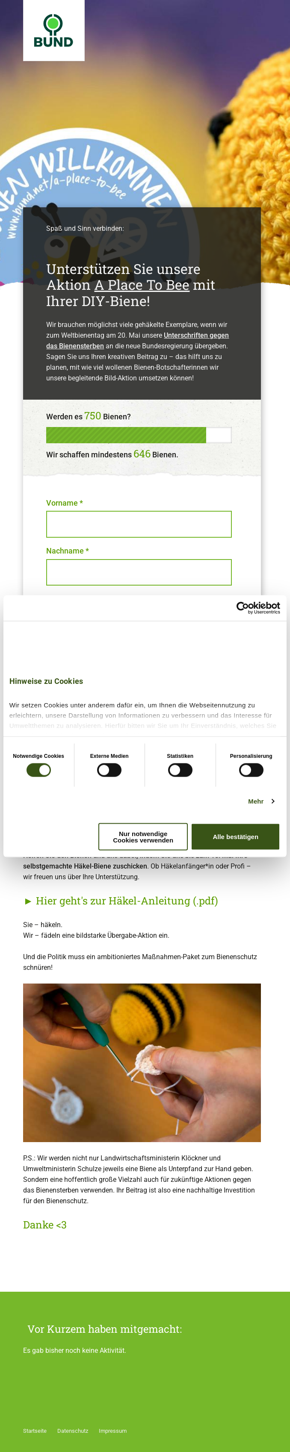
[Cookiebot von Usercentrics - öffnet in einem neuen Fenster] (242, 607)
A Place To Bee (141, 284)
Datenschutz (72, 1431)
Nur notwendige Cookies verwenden (143, 836)
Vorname (64, 502)
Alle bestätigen (235, 836)
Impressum (113, 1431)
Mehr (255, 801)
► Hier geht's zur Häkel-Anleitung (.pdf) (120, 900)
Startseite (35, 1431)
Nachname (67, 550)
